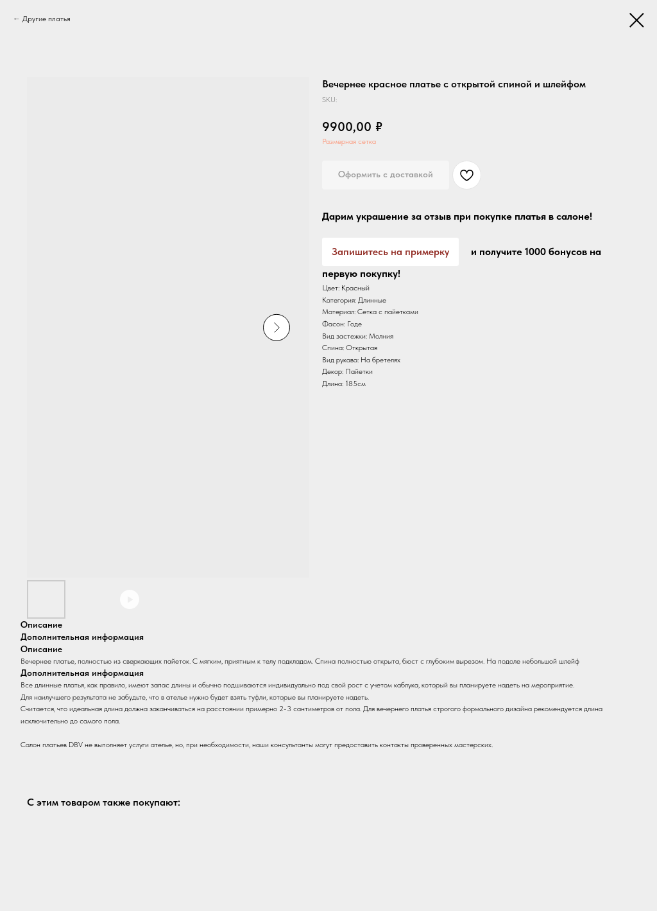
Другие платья (46, 18)
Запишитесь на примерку (390, 251)
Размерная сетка (349, 141)
